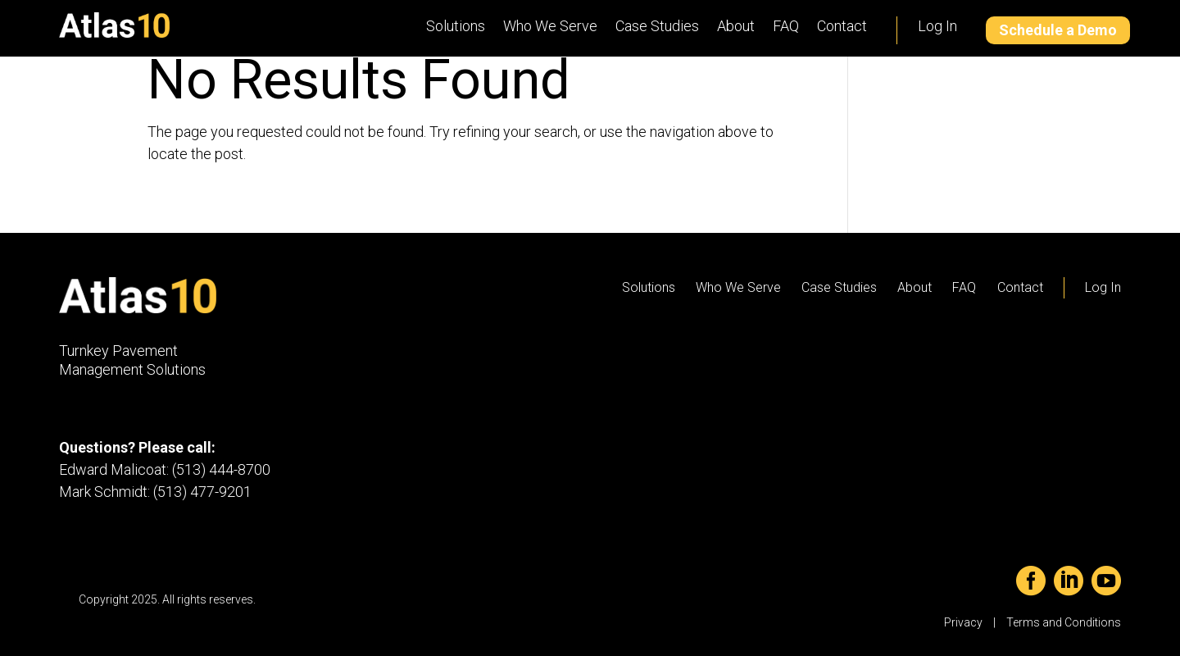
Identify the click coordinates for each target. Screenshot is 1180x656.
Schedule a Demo (1058, 30)
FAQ (786, 25)
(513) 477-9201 (202, 491)
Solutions (455, 25)
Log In (937, 25)
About (736, 25)
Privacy (963, 622)
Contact (842, 25)
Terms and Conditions (1063, 622)
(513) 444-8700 (221, 469)
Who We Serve (550, 25)
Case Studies (657, 25)
